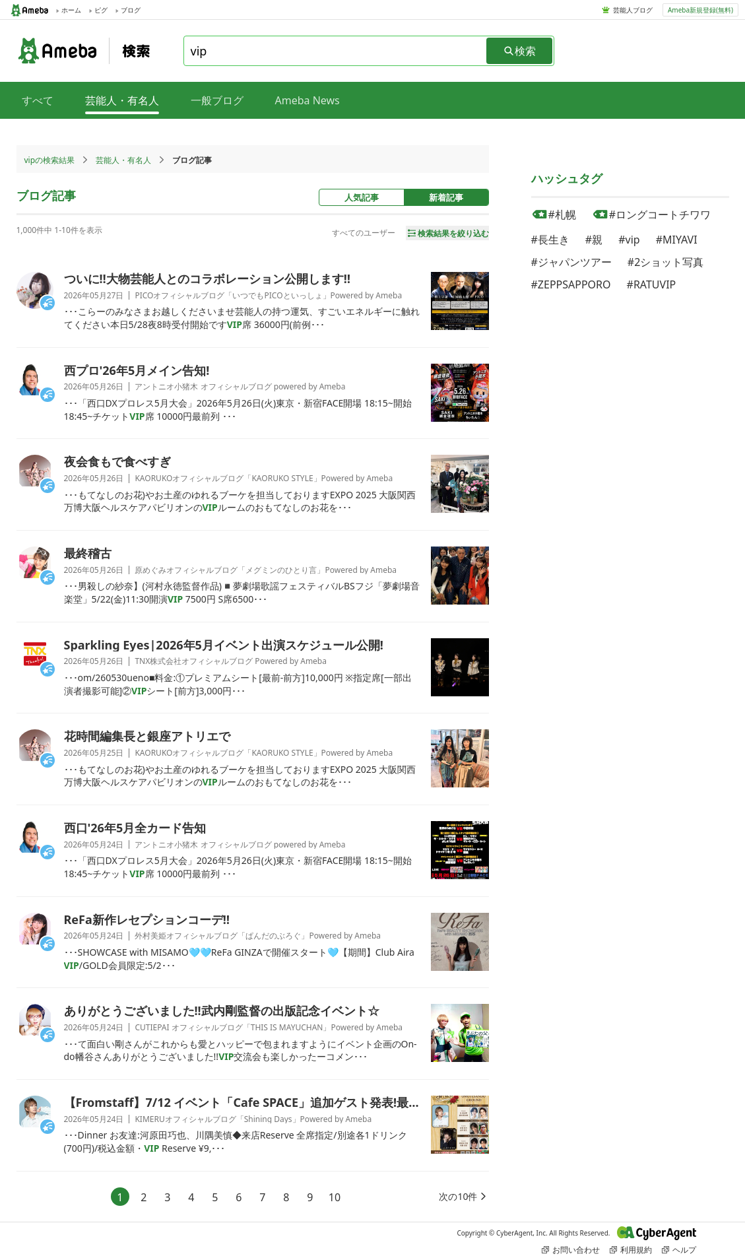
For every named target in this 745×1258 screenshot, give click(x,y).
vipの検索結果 (49, 160)
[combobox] (335, 51)
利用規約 (631, 1249)
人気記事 (361, 197)
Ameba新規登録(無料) (700, 10)
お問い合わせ (571, 1249)
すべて (37, 100)
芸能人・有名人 (123, 160)
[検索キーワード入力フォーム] (335, 51)
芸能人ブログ (633, 10)
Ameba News (307, 100)
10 (334, 1197)
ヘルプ (679, 1249)
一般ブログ (217, 100)
